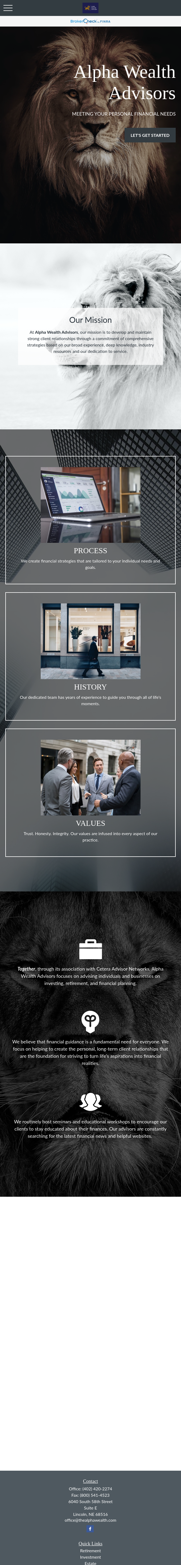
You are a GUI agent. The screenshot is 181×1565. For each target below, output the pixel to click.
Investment (90, 1556)
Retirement (90, 1550)
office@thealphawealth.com (90, 1519)
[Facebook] (90, 1528)
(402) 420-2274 (97, 1488)
